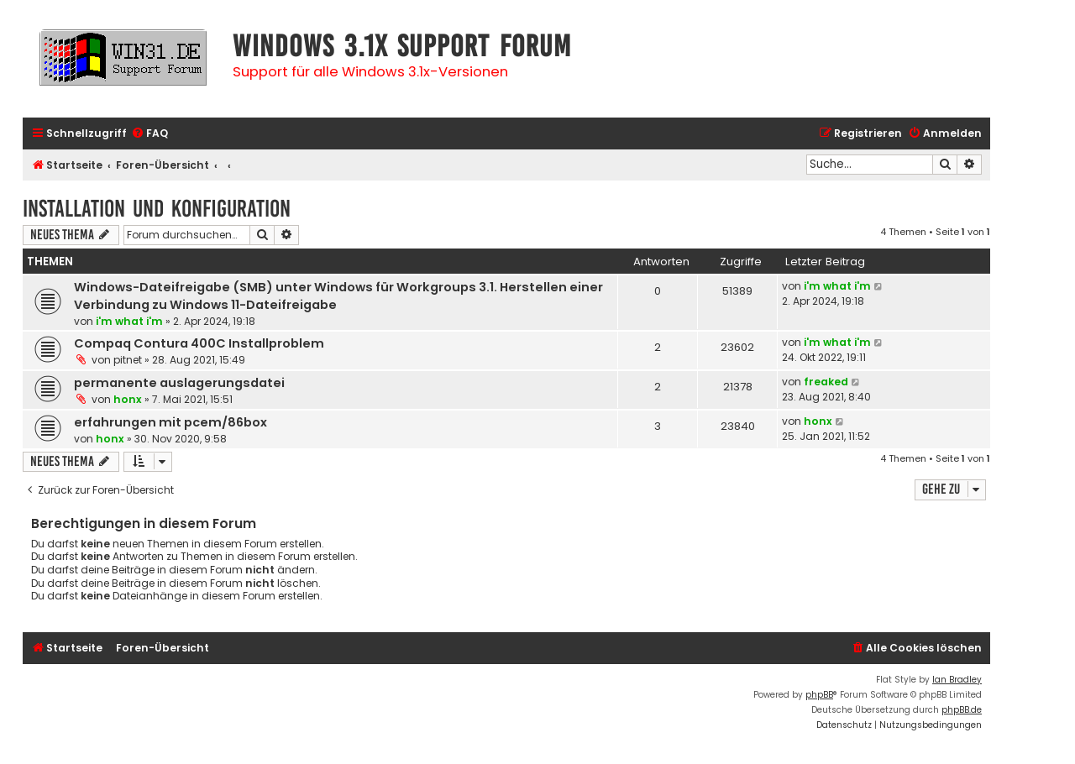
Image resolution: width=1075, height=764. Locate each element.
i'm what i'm (129, 321)
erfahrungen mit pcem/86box (170, 422)
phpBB (819, 694)
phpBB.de (961, 710)
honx (127, 399)
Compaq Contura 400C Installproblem (199, 343)
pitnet (127, 360)
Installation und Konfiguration (157, 209)
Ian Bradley (957, 679)
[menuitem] (149, 134)
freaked (826, 381)
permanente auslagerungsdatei (179, 382)
